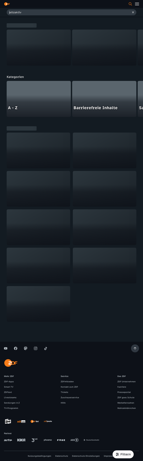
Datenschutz (61, 456)
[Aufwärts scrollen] (135, 348)
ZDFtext (8, 392)
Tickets (64, 392)
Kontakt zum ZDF (69, 387)
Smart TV (8, 387)
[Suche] (130, 4)
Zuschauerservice (70, 397)
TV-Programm (11, 408)
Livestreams (10, 397)
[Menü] (137, 4)
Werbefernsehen (125, 403)
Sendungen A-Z (12, 403)
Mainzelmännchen (126, 408)
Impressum (109, 456)
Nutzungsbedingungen (39, 456)
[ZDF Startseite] (7, 4)
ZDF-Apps (9, 381)
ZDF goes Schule (125, 397)
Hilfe (63, 403)
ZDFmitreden (67, 381)
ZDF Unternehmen (126, 381)
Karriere (121, 387)
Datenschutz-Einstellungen (86, 456)
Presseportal (124, 392)
